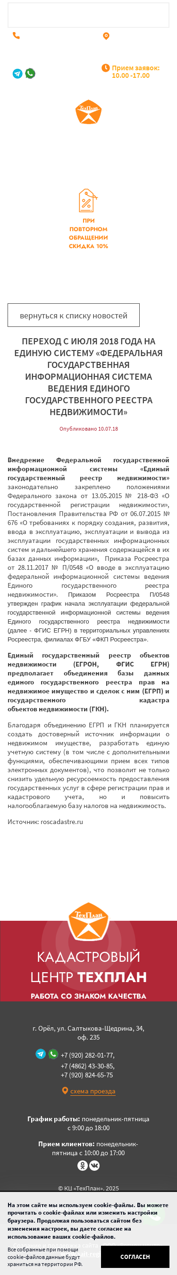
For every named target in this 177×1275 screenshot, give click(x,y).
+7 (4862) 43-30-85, (52, 35)
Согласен (135, 1257)
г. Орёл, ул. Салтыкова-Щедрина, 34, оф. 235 (134, 46)
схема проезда (93, 1090)
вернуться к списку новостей (73, 315)
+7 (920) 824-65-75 (51, 42)
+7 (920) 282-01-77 (66, 73)
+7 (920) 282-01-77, (88, 1054)
